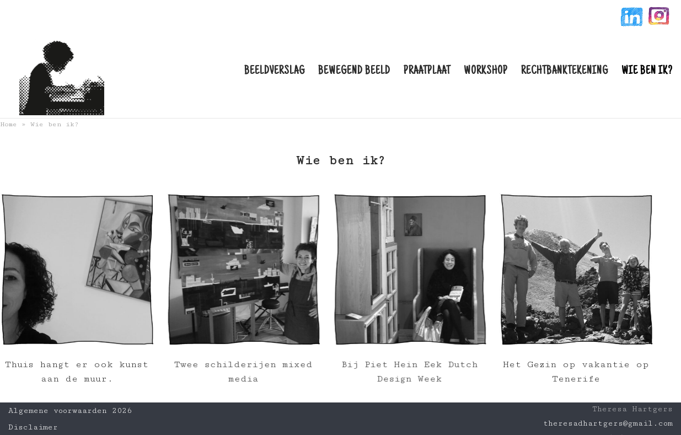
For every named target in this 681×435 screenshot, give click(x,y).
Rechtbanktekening (564, 71)
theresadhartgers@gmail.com (608, 423)
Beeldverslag (274, 71)
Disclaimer (33, 427)
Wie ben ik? (647, 71)
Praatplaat (427, 71)
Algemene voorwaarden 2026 (70, 410)
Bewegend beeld (354, 71)
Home (8, 124)
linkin (630, 18)
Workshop (486, 71)
